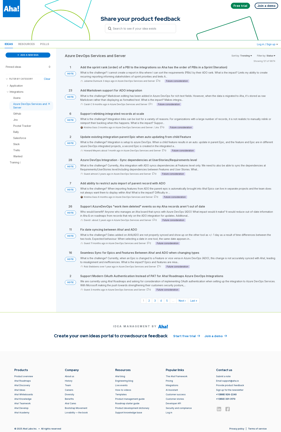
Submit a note (223, 376)
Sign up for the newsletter (229, 390)
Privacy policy (236, 428)
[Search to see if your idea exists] (142, 28)
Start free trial (186, 335)
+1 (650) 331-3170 (225, 399)
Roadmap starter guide (127, 403)
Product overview (23, 376)
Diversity (69, 394)
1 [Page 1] (143, 300)
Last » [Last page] (193, 300)
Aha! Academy (21, 412)
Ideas (9, 44)
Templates (121, 394)
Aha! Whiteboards (23, 394)
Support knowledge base (128, 412)
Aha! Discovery (22, 385)
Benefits (69, 399)
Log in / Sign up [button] (267, 44)
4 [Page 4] (161, 300)
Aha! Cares (70, 403)
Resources (26, 44)
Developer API (173, 403)
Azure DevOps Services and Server (136, 81)
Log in (169, 412)
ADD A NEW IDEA (28, 55)
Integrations (172, 385)
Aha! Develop (21, 408)
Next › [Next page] (182, 300)
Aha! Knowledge (23, 399)
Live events (121, 385)
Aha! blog (120, 376)
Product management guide (130, 399)
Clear (47, 79)
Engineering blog (124, 380)
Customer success (176, 394)
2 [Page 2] (149, 300)
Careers (69, 390)
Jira (157, 127)
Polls (44, 44)
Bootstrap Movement (76, 408)
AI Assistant (172, 390)
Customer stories (175, 399)
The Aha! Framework (176, 376)
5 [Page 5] (167, 300)
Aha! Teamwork (22, 403)
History (68, 380)
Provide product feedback (230, 385)
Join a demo (215, 335)
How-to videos (123, 390)
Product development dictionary (132, 408)
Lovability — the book (76, 412)
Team (68, 385)
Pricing (169, 380)
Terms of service (257, 428)
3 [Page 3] (155, 300)
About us (69, 376)
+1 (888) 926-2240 (226, 394)
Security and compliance (179, 408)
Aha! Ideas (19, 390)
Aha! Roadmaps (22, 380)
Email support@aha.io (227, 380)
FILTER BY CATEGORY (19, 78)
